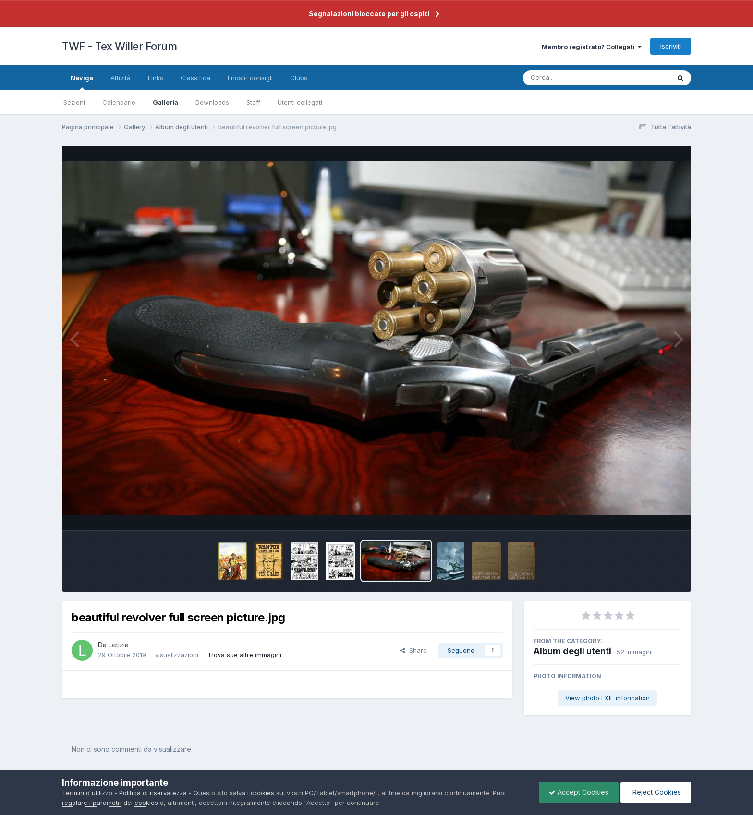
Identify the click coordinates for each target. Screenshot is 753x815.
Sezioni (74, 102)
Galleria (165, 102)
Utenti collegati (300, 102)
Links (155, 78)
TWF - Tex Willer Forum (119, 46)
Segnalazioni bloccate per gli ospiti (369, 14)
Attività (120, 78)
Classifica (195, 78)
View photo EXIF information (607, 698)
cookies (262, 793)
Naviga (82, 82)
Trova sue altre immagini (244, 654)
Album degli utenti (572, 651)
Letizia (119, 645)
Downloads (212, 102)
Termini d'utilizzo (87, 793)
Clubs (298, 78)
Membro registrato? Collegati (592, 46)
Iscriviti (670, 46)
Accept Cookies (578, 792)
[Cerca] (574, 77)
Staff (253, 102)
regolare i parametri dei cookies (110, 802)
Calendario (118, 102)
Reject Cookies (656, 792)
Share (413, 650)
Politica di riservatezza (153, 793)
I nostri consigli (250, 78)
